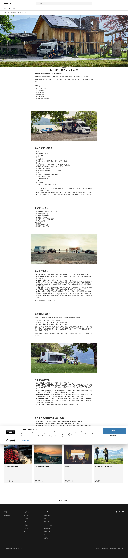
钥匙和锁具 (26, 518)
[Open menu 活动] (10, 8)
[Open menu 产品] (6, 8)
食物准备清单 (40, 94)
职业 (45, 518)
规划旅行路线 (40, 96)
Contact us (7, 515)
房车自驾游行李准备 (42, 89)
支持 (25, 531)
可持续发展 (46, 521)
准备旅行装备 (40, 91)
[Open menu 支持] (19, 8)
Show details (25, 554)
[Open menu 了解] (14, 8)
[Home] (20, 3)
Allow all (114, 544)
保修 (25, 521)
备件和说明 (26, 515)
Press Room (47, 528)
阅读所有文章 (64, 500)
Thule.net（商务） (48, 525)
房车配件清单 (40, 92)
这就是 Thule (47, 515)
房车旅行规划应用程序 (42, 98)
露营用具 (44, 192)
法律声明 (46, 538)
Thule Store (47, 535)
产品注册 (26, 528)
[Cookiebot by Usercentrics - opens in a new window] (10, 555)
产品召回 (26, 525)
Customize (114, 550)
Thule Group (47, 531)
